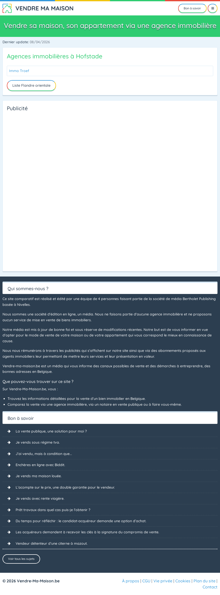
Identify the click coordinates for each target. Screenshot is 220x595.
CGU (146, 580)
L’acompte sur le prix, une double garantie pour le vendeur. (65, 487)
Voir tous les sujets (21, 559)
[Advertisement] (27, 190)
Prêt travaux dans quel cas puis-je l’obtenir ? (53, 510)
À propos (130, 580)
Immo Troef (19, 70)
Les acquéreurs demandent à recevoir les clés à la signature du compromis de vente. (87, 532)
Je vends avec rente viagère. (40, 498)
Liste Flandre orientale (31, 85)
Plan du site (204, 580)
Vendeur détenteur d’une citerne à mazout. (52, 543)
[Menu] (212, 8)
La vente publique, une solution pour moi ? (51, 431)
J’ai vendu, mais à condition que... (44, 453)
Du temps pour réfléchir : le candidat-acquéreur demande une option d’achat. (81, 521)
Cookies (182, 580)
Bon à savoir (192, 8)
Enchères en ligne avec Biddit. (40, 465)
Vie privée (162, 580)
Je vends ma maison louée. (39, 476)
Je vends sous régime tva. (38, 442)
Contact (210, 586)
